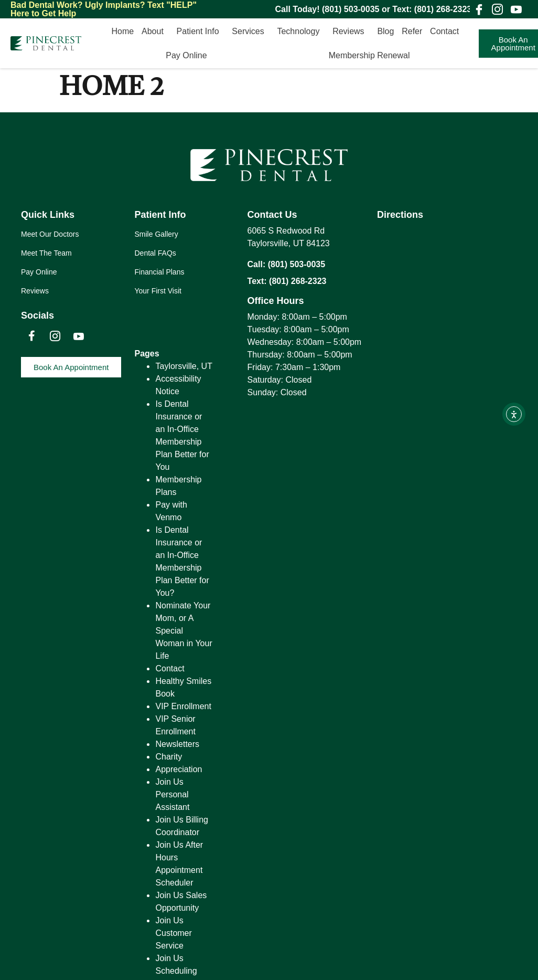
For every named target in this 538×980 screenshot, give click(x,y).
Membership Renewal (369, 55)
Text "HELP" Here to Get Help (103, 9)
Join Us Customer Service (173, 933)
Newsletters (177, 744)
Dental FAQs (155, 253)
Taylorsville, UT (183, 366)
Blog (385, 31)
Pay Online (189, 55)
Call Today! (298, 9)
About (155, 31)
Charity (168, 756)
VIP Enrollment (183, 706)
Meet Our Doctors (50, 234)
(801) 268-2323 (442, 9)
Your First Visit (157, 291)
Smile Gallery (156, 234)
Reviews (350, 31)
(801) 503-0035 (350, 9)
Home (123, 31)
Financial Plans (159, 272)
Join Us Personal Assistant (172, 794)
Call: (258, 264)
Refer (412, 31)
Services (250, 31)
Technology (301, 31)
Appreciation (178, 769)
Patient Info (200, 31)
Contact (447, 31)
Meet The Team (46, 253)
